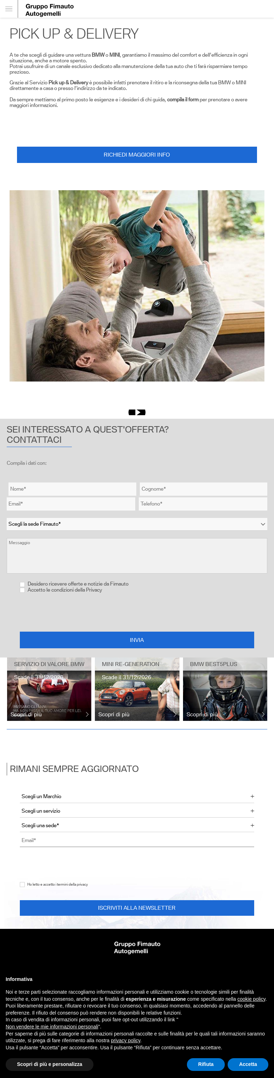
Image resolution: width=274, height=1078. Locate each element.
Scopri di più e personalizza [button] (49, 1064)
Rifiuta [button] (206, 1064)
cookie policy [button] (252, 999)
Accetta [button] (248, 1064)
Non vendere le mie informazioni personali (52, 1026)
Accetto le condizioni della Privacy (65, 590)
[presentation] (137, 612)
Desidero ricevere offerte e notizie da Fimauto (74, 584)
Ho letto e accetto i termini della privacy (57, 884)
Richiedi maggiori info (137, 155)
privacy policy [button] (125, 1040)
